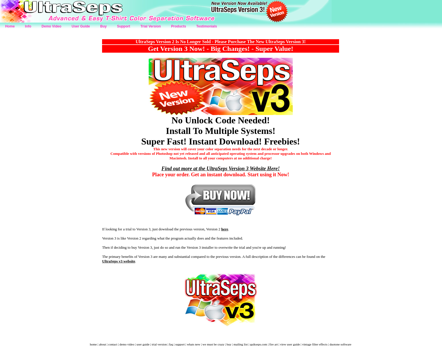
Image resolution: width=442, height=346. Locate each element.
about (102, 344)
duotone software (340, 344)
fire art (273, 344)
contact (113, 344)
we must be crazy (213, 344)
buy (228, 344)
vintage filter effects (314, 344)
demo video (127, 344)
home (93, 344)
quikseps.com (258, 344)
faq (171, 344)
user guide (143, 344)
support (180, 344)
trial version (159, 344)
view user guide (290, 344)
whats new (193, 344)
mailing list (241, 344)
